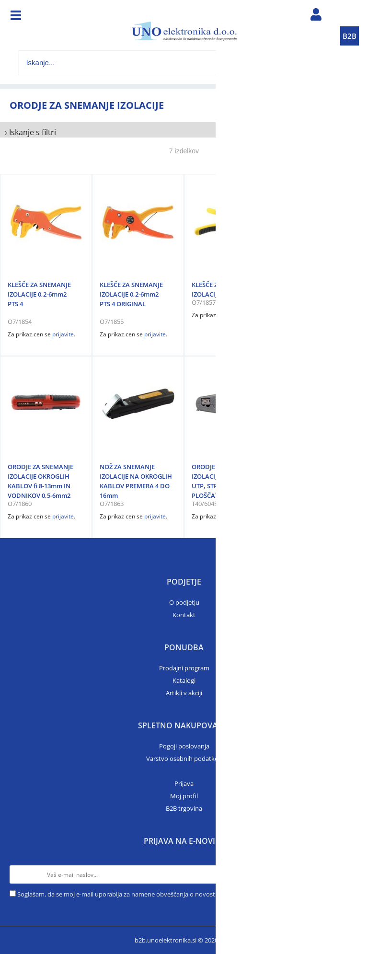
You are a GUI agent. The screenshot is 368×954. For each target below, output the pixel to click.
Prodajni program (184, 668)
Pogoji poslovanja (184, 746)
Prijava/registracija (316, 17)
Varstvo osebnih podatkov (184, 758)
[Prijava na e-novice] (349, 874)
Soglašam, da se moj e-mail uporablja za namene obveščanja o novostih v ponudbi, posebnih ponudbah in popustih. (182, 894)
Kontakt (184, 614)
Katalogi (184, 680)
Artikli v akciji (184, 693)
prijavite (63, 334)
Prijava (184, 783)
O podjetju (184, 602)
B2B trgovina (184, 808)
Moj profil (184, 796)
